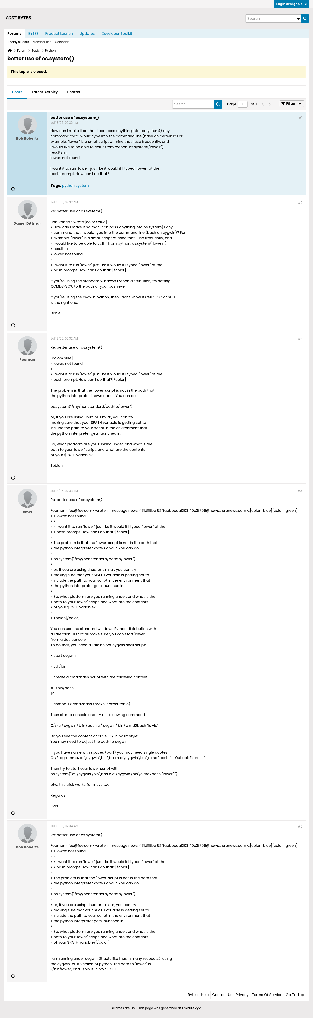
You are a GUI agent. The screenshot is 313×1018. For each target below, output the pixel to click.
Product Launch (59, 33)
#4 (299, 491)
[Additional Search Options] (298, 18)
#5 (300, 826)
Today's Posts (18, 42)
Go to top (295, 994)
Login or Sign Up (291, 4)
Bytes (193, 994)
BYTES (33, 33)
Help (205, 994)
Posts (17, 91)
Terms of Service (267, 994)
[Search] (273, 18)
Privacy (242, 994)
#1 (300, 118)
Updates (87, 33)
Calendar (62, 42)
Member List (42, 42)
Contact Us (222, 994)
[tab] (17, 92)
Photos (73, 91)
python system (75, 185)
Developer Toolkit (117, 33)
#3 (300, 339)
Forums (14, 33)
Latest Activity (45, 91)
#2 (300, 203)
